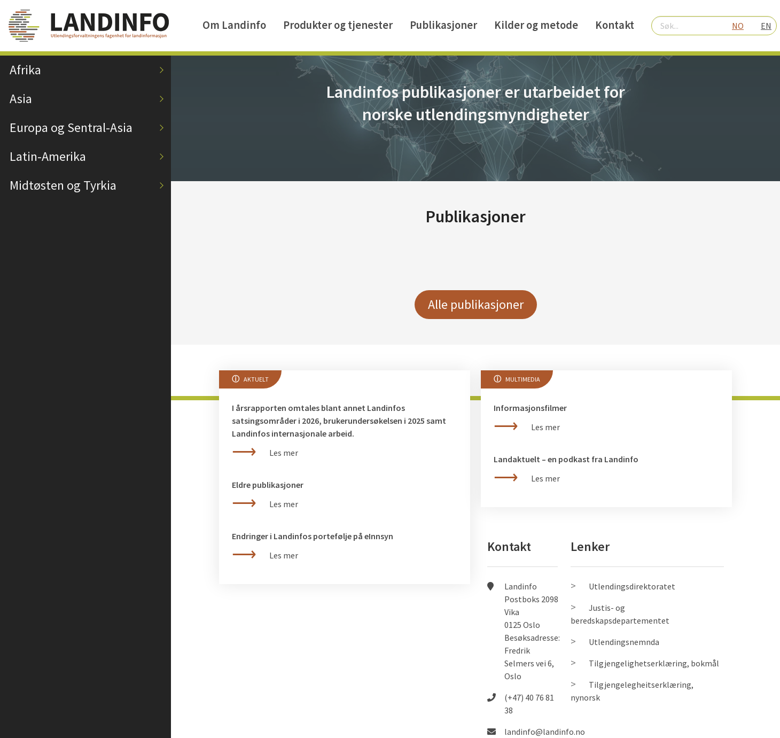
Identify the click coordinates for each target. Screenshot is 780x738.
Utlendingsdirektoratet (632, 586)
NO (738, 25)
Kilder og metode (536, 25)
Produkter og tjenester (338, 25)
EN (766, 25)
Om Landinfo (234, 25)
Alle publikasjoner (476, 304)
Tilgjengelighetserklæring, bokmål (654, 663)
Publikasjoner (443, 25)
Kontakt (614, 25)
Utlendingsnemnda (624, 641)
